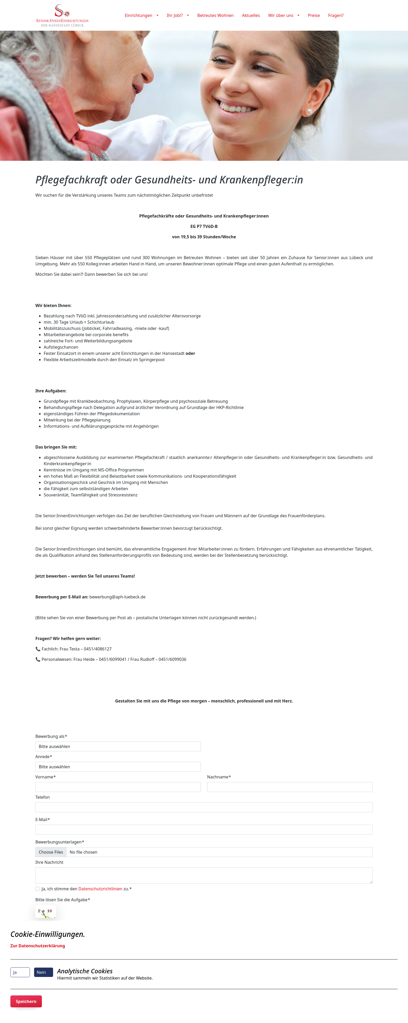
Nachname (217, 777)
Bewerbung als (50, 736)
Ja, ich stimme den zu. (85, 889)
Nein (41, 972)
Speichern (26, 1001)
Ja (15, 972)
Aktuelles (251, 15)
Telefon (42, 797)
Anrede (42, 756)
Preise (314, 15)
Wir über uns (281, 15)
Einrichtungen (138, 15)
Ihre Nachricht (49, 862)
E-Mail (41, 819)
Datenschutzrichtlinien (100, 889)
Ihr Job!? (175, 15)
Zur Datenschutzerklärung (37, 946)
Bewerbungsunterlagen (58, 842)
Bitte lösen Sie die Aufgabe (61, 900)
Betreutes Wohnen (215, 15)
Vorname (44, 777)
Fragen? (335, 15)
